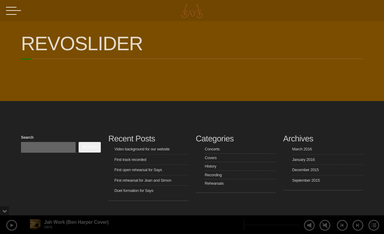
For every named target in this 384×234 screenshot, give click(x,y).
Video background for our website (142, 149)
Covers (211, 157)
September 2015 (306, 180)
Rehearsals (214, 183)
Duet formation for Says (133, 190)
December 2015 (305, 170)
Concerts (212, 149)
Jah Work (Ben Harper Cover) (76, 222)
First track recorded (130, 159)
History (210, 166)
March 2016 (302, 149)
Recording (213, 175)
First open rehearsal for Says (138, 170)
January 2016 (303, 159)
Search (27, 137)
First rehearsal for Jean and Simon (142, 180)
